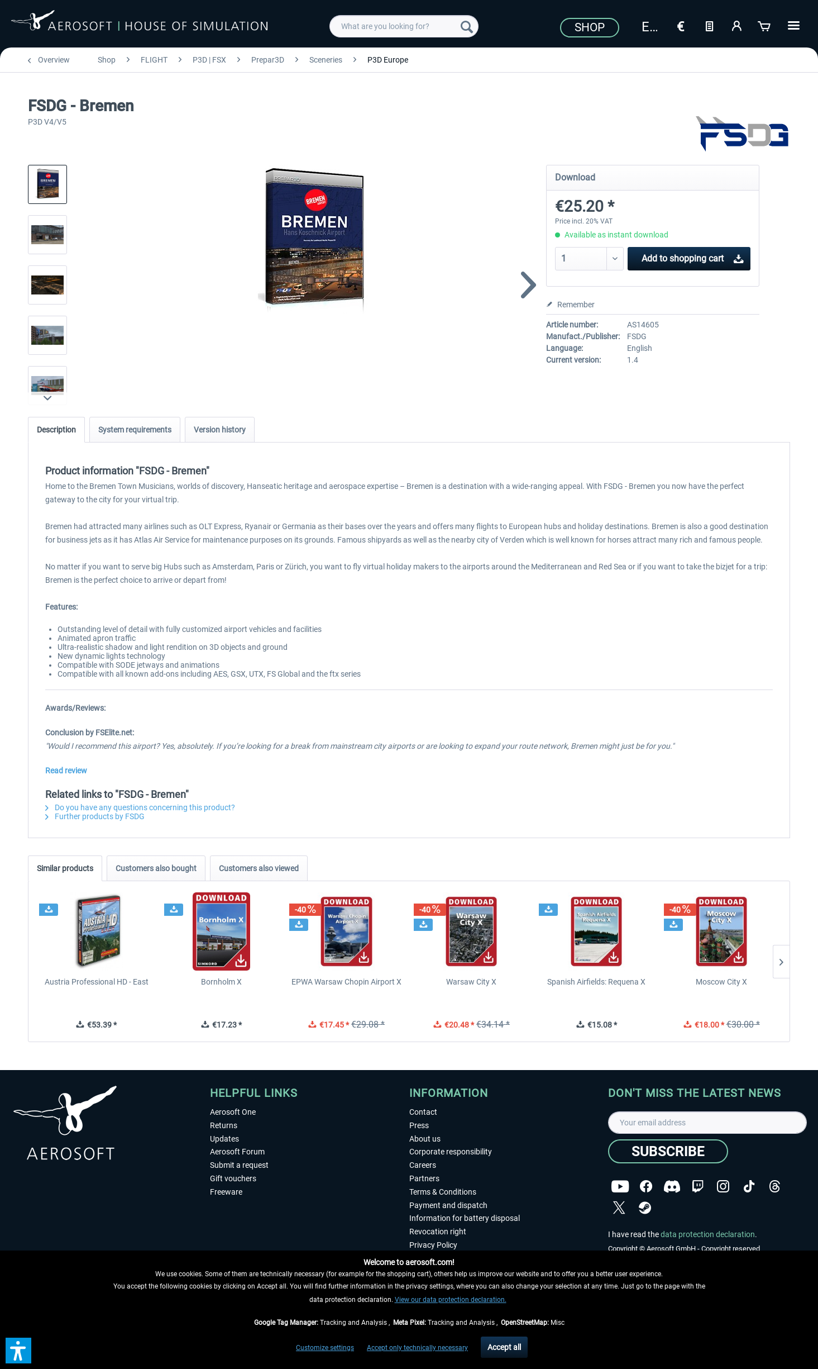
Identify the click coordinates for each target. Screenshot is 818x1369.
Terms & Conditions (442, 1191)
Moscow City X (721, 981)
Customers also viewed (259, 868)
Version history (220, 429)
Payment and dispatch (448, 1205)
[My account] (737, 25)
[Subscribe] (668, 1151)
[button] (18, 1350)
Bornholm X (221, 981)
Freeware (226, 1191)
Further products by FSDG (95, 816)
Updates (224, 1138)
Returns (223, 1125)
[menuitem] (404, 26)
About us (425, 1138)
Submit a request (239, 1165)
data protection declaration (708, 1234)
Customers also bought (156, 868)
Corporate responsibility (450, 1151)
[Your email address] (707, 1122)
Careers (422, 1165)
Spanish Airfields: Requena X (596, 981)
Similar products (65, 868)
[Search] (467, 26)
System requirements (134, 429)
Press (419, 1125)
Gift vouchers (233, 1178)
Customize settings (325, 1348)
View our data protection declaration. (450, 1300)
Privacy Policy (433, 1244)
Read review (66, 770)
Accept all (504, 1347)
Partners (424, 1178)
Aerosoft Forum (237, 1151)
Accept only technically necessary (417, 1348)
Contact (423, 1111)
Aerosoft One (233, 1111)
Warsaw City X (471, 981)
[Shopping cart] (765, 25)
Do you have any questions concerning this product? (140, 807)
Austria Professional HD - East (97, 981)
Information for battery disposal (464, 1218)
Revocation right (437, 1231)
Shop (590, 27)
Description (56, 429)
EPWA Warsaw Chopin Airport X (346, 981)
